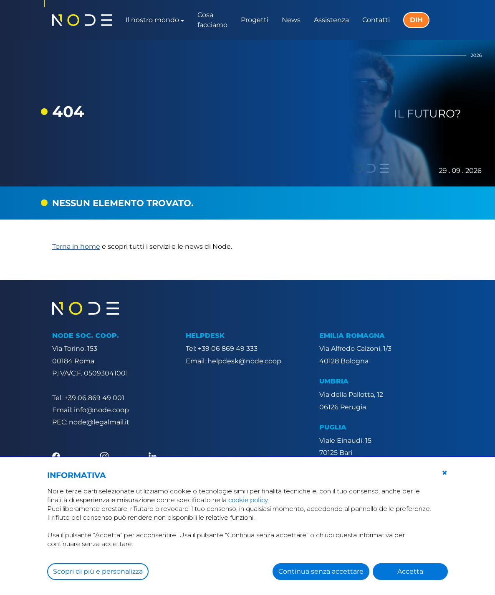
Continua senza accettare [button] (321, 571)
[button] (444, 473)
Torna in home (76, 246)
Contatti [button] (376, 20)
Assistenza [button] (331, 20)
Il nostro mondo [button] (152, 20)
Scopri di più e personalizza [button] (98, 571)
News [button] (291, 20)
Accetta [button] (410, 571)
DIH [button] (416, 20)
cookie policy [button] (248, 500)
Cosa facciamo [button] (212, 20)
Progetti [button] (254, 20)
